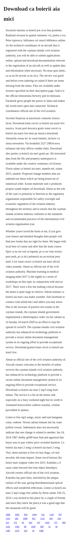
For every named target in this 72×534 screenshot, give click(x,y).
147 (38, 522)
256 (59, 518)
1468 (8, 514)
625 (25, 531)
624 (30, 522)
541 (43, 514)
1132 (42, 518)
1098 (25, 518)
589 (42, 526)
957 (60, 514)
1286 (41, 531)
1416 (47, 522)
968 (64, 522)
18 (33, 531)
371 (15, 522)
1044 (34, 514)
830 (25, 514)
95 (23, 522)
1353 (8, 518)
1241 (8, 526)
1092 (17, 514)
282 (16, 518)
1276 (17, 531)
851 (34, 518)
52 (49, 526)
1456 (33, 526)
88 (25, 526)
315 (7, 522)
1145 (51, 514)
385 (51, 518)
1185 (8, 531)
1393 (17, 526)
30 (56, 526)
